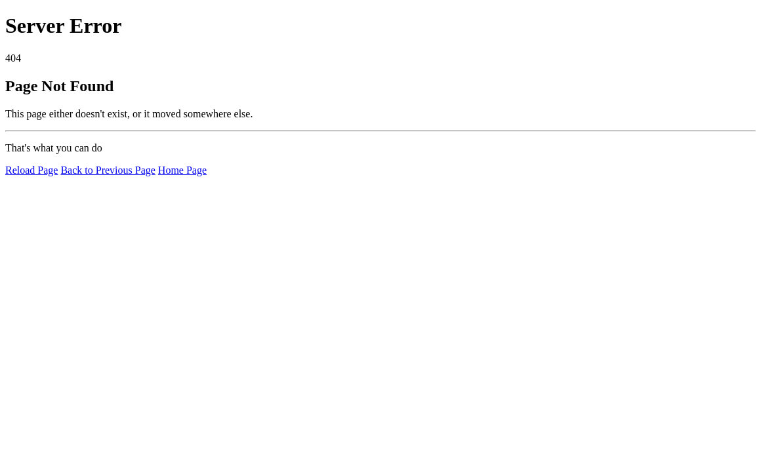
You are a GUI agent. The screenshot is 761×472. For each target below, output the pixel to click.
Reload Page (31, 170)
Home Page (182, 170)
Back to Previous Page (107, 170)
